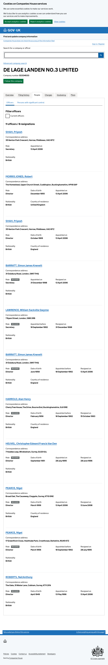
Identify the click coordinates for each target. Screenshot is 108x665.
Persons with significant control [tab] (30, 102)
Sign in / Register (98, 44)
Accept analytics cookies (15, 21)
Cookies (14, 654)
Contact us (23, 654)
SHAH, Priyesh (14, 131)
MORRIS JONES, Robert (19, 176)
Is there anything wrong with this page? (90, 632)
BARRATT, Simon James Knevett (24, 265)
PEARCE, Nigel (14, 488)
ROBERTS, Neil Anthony (19, 577)
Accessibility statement (37, 654)
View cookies (59, 22)
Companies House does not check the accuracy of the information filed (29, 41)
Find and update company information (20, 36)
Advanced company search (15, 63)
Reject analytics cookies (40, 21)
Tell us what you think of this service (16, 632)
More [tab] (73, 95)
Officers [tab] (10, 102)
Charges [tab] (48, 95)
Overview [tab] (9, 95)
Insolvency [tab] (61, 95)
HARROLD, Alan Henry (18, 399)
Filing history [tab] (23, 95)
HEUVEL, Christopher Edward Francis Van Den (31, 443)
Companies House (15, 658)
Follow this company (13, 81)
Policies (6, 654)
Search (101, 55)
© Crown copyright (98, 659)
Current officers (15, 116)
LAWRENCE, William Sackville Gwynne (27, 310)
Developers (51, 654)
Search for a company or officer (16, 48)
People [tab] (37, 95)
